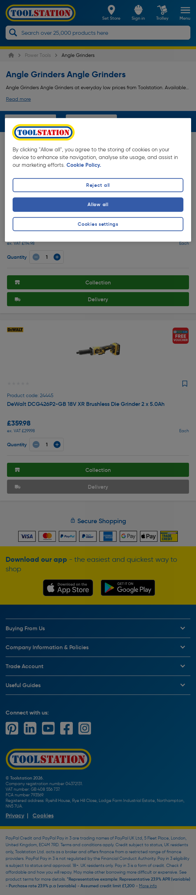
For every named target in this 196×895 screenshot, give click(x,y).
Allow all (98, 205)
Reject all (98, 185)
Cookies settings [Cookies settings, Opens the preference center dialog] (98, 224)
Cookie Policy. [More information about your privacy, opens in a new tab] (83, 165)
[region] (98, 180)
